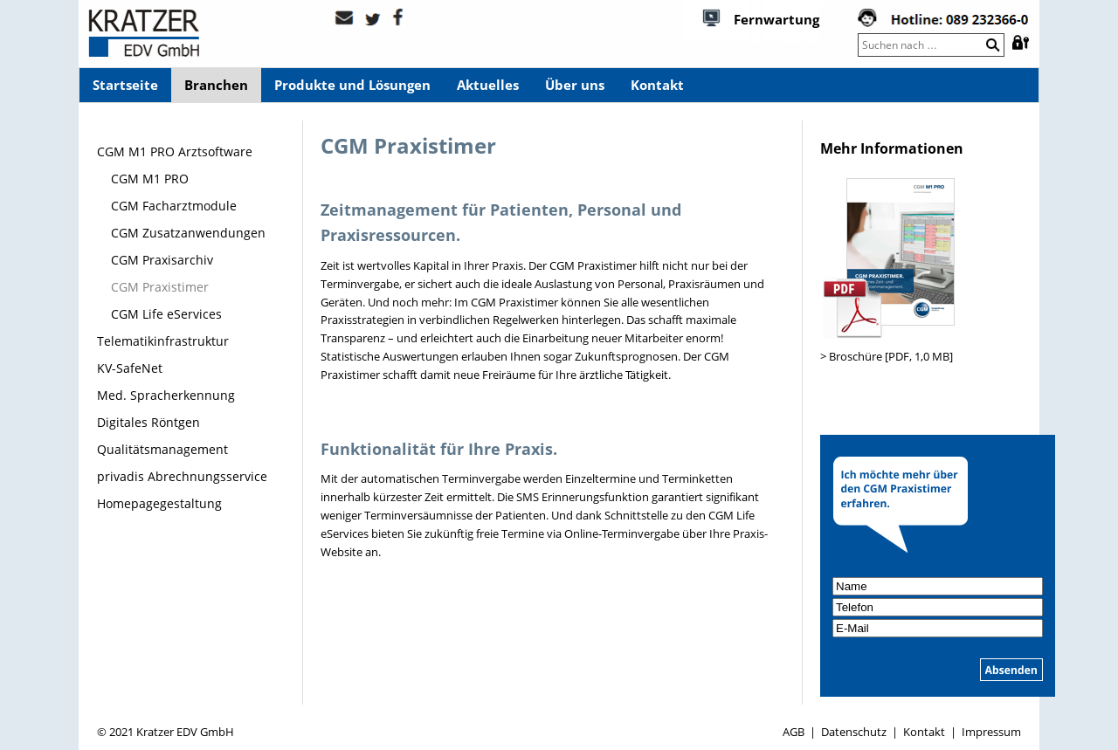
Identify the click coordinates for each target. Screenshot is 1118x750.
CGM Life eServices (166, 314)
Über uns (574, 84)
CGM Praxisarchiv (162, 259)
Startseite (125, 84)
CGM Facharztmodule (174, 205)
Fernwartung (776, 19)
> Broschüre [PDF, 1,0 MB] (886, 356)
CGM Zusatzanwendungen (188, 232)
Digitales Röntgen (148, 422)
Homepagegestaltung (159, 503)
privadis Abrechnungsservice (182, 476)
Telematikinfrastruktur (163, 341)
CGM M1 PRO (150, 178)
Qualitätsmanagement (162, 449)
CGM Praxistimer (160, 287)
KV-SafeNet (129, 368)
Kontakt (657, 84)
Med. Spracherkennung (166, 395)
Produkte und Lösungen (352, 84)
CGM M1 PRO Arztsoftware (174, 151)
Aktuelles (488, 84)
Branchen (216, 84)
